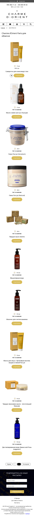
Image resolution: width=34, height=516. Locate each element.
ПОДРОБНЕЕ (19, 75)
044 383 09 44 (22, 5)
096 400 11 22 (11, 5)
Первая (9, 464)
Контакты (17, 503)
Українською (12, 1)
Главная (3, 28)
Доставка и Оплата (17, 500)
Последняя (26, 464)
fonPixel (27, 513)
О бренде (17, 498)
